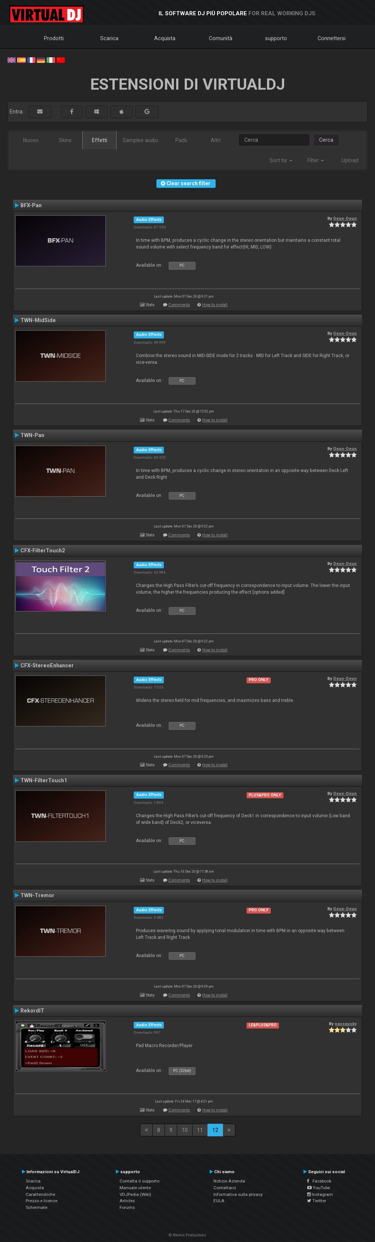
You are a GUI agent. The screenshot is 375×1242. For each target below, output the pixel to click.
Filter (315, 160)
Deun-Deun (345, 218)
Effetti (99, 140)
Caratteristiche (40, 1194)
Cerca (326, 140)
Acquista (164, 38)
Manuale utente (135, 1187)
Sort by (281, 160)
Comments (179, 304)
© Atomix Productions (187, 1235)
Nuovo (31, 140)
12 (215, 1130)
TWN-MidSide (38, 320)
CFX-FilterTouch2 (42, 550)
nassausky (346, 1023)
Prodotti (54, 38)
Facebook (319, 1181)
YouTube (318, 1187)
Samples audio (140, 140)
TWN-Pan (32, 435)
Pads (181, 140)
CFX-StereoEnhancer (47, 665)
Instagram (320, 1194)
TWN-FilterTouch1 (43, 780)
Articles (127, 1200)
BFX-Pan (31, 205)
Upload (349, 160)
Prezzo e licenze (41, 1200)
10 (185, 1130)
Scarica (109, 38)
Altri (215, 140)
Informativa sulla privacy (238, 1194)
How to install (215, 304)
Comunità (220, 38)
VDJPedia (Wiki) (135, 1194)
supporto (276, 38)
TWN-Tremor (37, 895)
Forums (127, 1207)
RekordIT (32, 1011)
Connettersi (332, 38)
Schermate (36, 1207)
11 (200, 1130)
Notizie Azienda (229, 1181)
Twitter (316, 1200)
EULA (219, 1200)
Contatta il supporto (139, 1181)
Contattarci (224, 1187)
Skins (65, 140)
